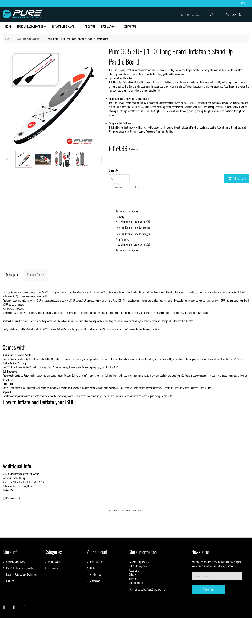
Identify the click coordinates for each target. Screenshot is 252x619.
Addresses (95, 581)
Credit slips (95, 575)
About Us (91, 27)
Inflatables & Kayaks (65, 27)
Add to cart (237, 178)
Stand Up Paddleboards (30, 27)
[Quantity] (119, 179)
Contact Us (131, 27)
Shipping (10, 581)
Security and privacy (15, 562)
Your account (97, 552)
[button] (98, 160)
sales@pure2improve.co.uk (153, 590)
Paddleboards (54, 562)
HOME (8, 27)
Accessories (53, 569)
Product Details (36, 275)
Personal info (96, 562)
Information (109, 27)
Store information (143, 552)
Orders (93, 569)
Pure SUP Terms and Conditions (20, 569)
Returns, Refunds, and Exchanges (21, 575)
